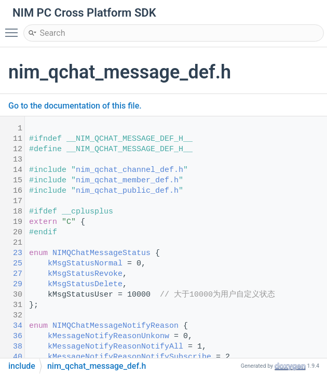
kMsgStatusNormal (85, 263)
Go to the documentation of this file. (75, 106)
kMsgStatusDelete (85, 284)
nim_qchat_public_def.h (127, 190)
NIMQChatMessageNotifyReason (115, 326)
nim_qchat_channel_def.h (129, 170)
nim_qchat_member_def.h (127, 180)
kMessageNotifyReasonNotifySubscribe (129, 357)
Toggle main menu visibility (14, 28)
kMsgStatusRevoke (85, 274)
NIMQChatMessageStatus (101, 253)
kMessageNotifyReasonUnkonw (108, 336)
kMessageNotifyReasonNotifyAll (115, 346)
